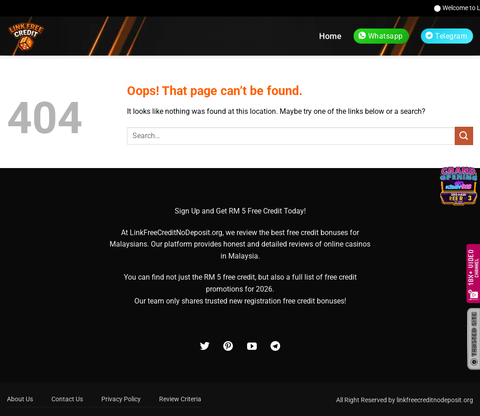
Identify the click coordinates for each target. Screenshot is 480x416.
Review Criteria (180, 399)
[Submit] (464, 136)
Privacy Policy (121, 399)
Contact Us (67, 399)
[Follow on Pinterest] (228, 347)
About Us (20, 399)
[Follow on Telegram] (275, 347)
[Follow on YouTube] (252, 347)
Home (330, 36)
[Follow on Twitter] (205, 347)
